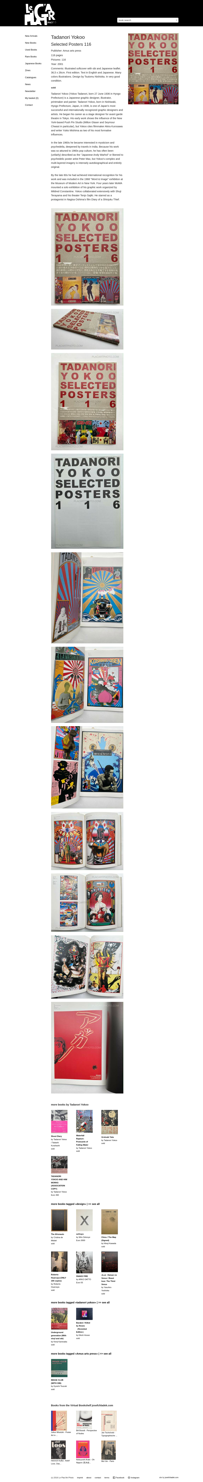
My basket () (31, 98)
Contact (29, 105)
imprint (80, 1478)
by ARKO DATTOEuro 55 (83, 1279)
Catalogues (30, 77)
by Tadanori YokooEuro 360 (59, 1185)
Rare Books (31, 56)
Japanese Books (33, 63)
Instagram (133, 1477)
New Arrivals (31, 36)
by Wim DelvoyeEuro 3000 (83, 1237)
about (88, 1478)
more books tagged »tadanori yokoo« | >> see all (80, 1302)
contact (98, 1478)
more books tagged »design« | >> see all (75, 1204)
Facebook (118, 1477)
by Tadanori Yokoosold (109, 1140)
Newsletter (30, 91)
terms (106, 1478)
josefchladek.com (171, 1477)
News (28, 84)
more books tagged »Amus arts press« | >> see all (81, 1353)
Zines (27, 70)
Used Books (31, 50)
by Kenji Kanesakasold (59, 1338)
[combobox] (148, 20)
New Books (30, 43)
